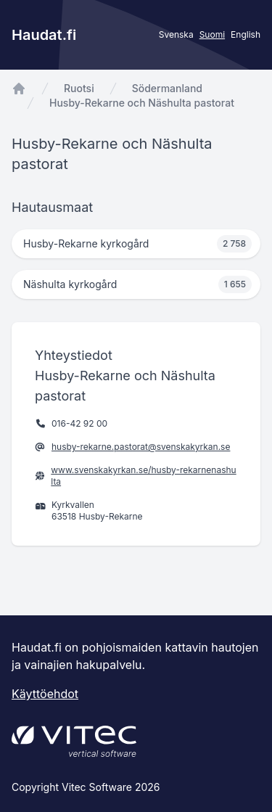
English (245, 34)
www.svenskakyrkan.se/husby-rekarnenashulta (143, 475)
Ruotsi (79, 88)
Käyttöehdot (45, 693)
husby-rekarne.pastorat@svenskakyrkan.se (140, 446)
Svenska (176, 34)
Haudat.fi (44, 35)
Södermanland (167, 88)
